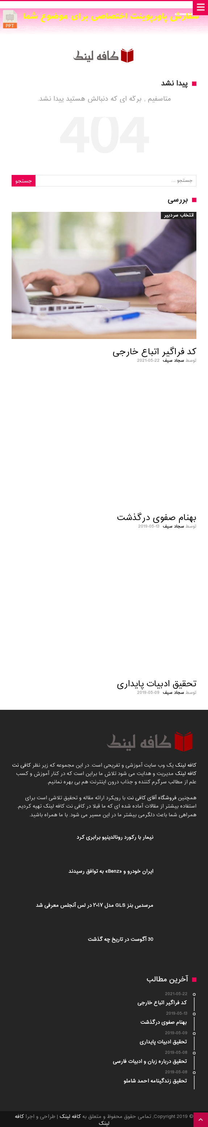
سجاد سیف (173, 361)
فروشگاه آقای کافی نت (150, 798)
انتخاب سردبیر (179, 215)
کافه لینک (185, 765)
